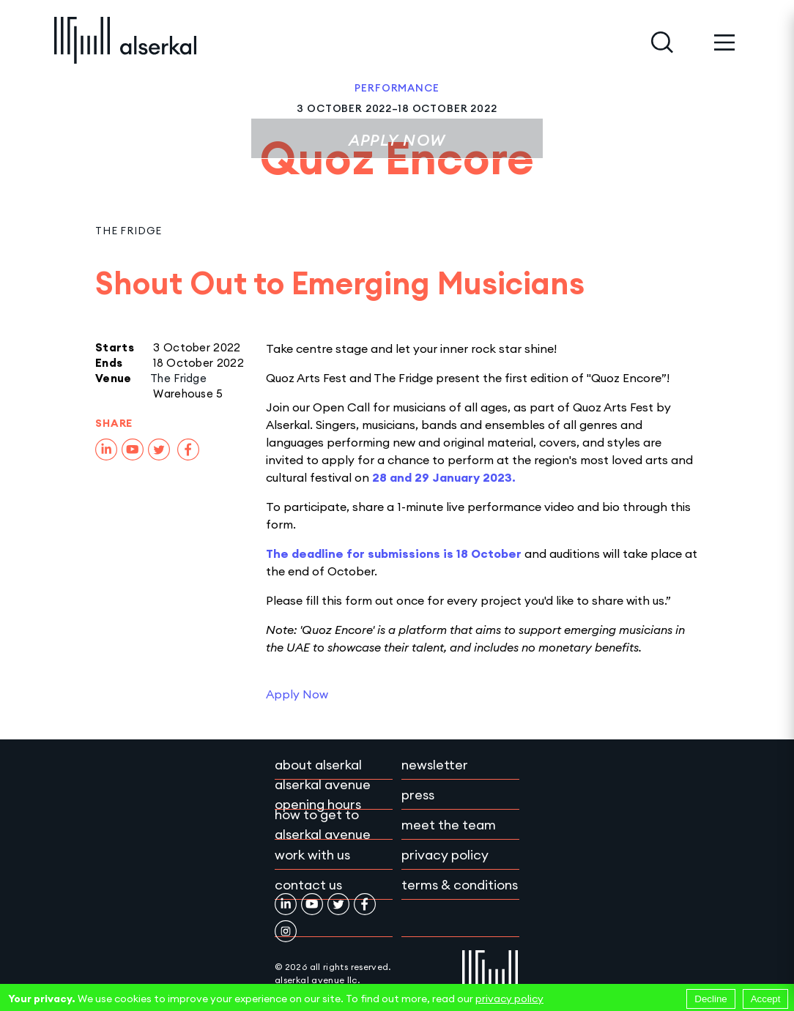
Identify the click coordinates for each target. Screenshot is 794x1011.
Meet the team (448, 824)
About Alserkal (318, 764)
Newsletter (434, 764)
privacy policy (509, 998)
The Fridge (128, 230)
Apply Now (397, 140)
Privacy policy (445, 854)
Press (417, 794)
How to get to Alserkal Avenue (323, 824)
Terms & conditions (459, 884)
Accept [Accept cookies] (766, 998)
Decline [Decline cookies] (710, 998)
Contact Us (308, 884)
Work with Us (312, 854)
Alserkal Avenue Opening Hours (323, 794)
